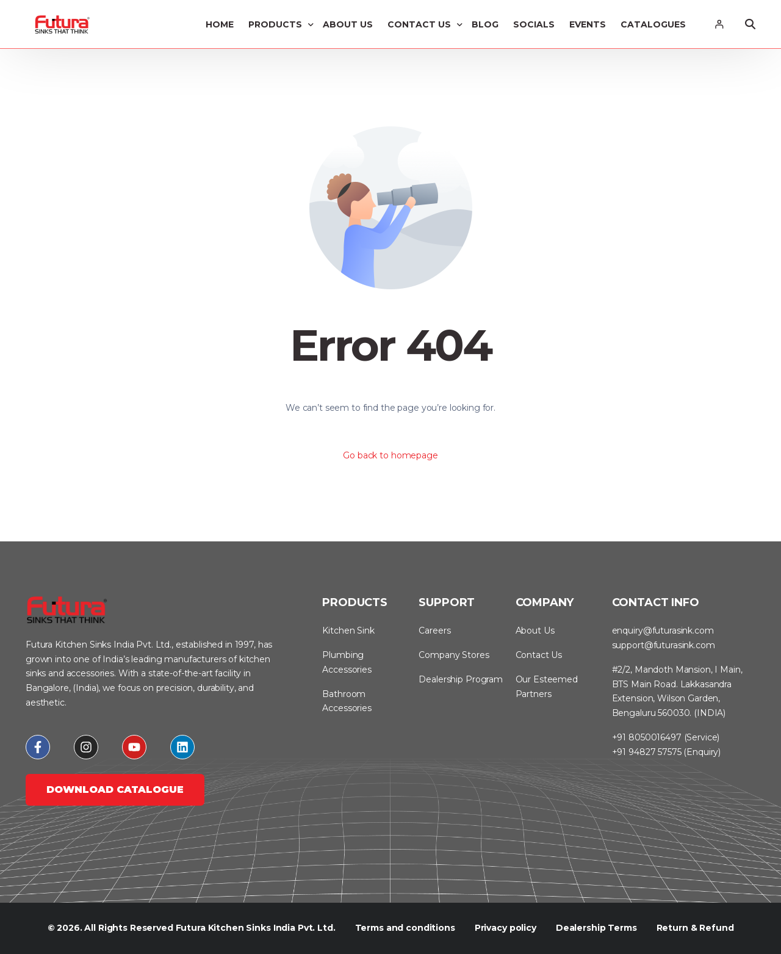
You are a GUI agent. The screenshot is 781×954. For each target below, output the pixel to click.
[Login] (719, 24)
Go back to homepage (390, 455)
